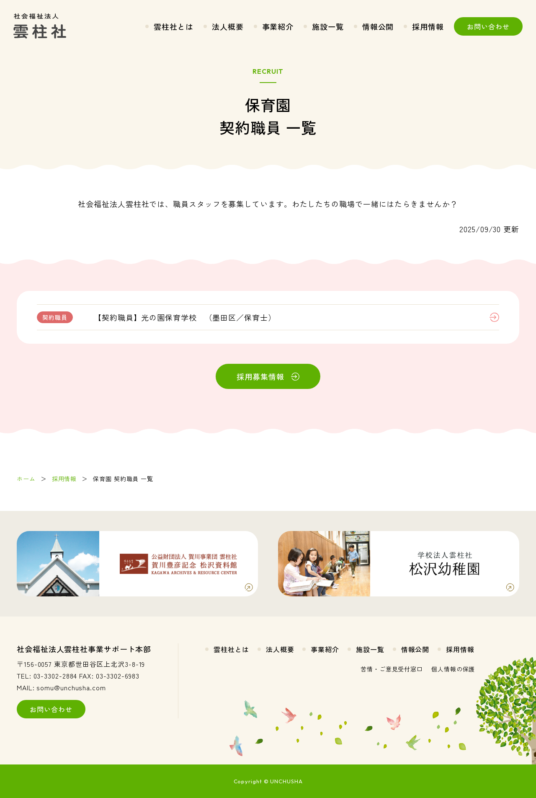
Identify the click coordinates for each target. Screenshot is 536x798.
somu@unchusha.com (71, 687)
